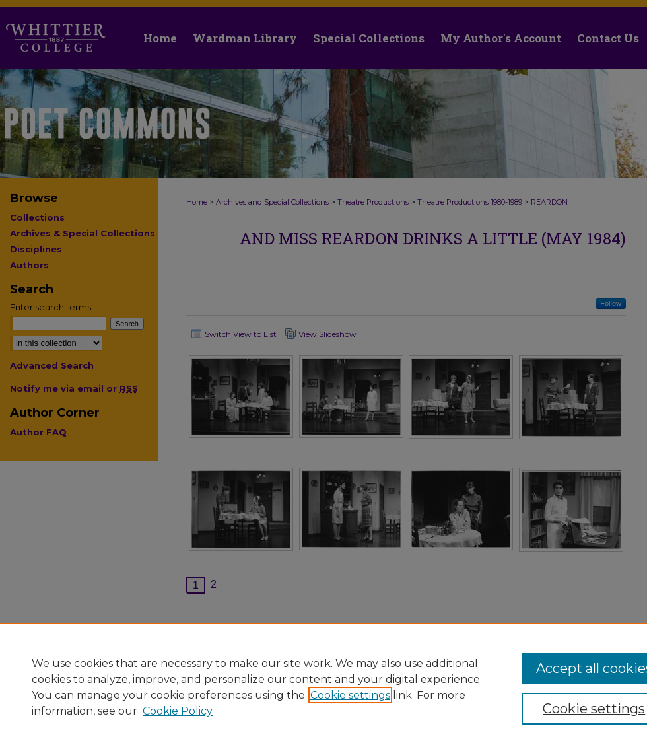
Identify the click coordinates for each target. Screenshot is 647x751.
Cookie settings (350, 695)
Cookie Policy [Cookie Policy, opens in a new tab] (178, 711)
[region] (323, 687)
